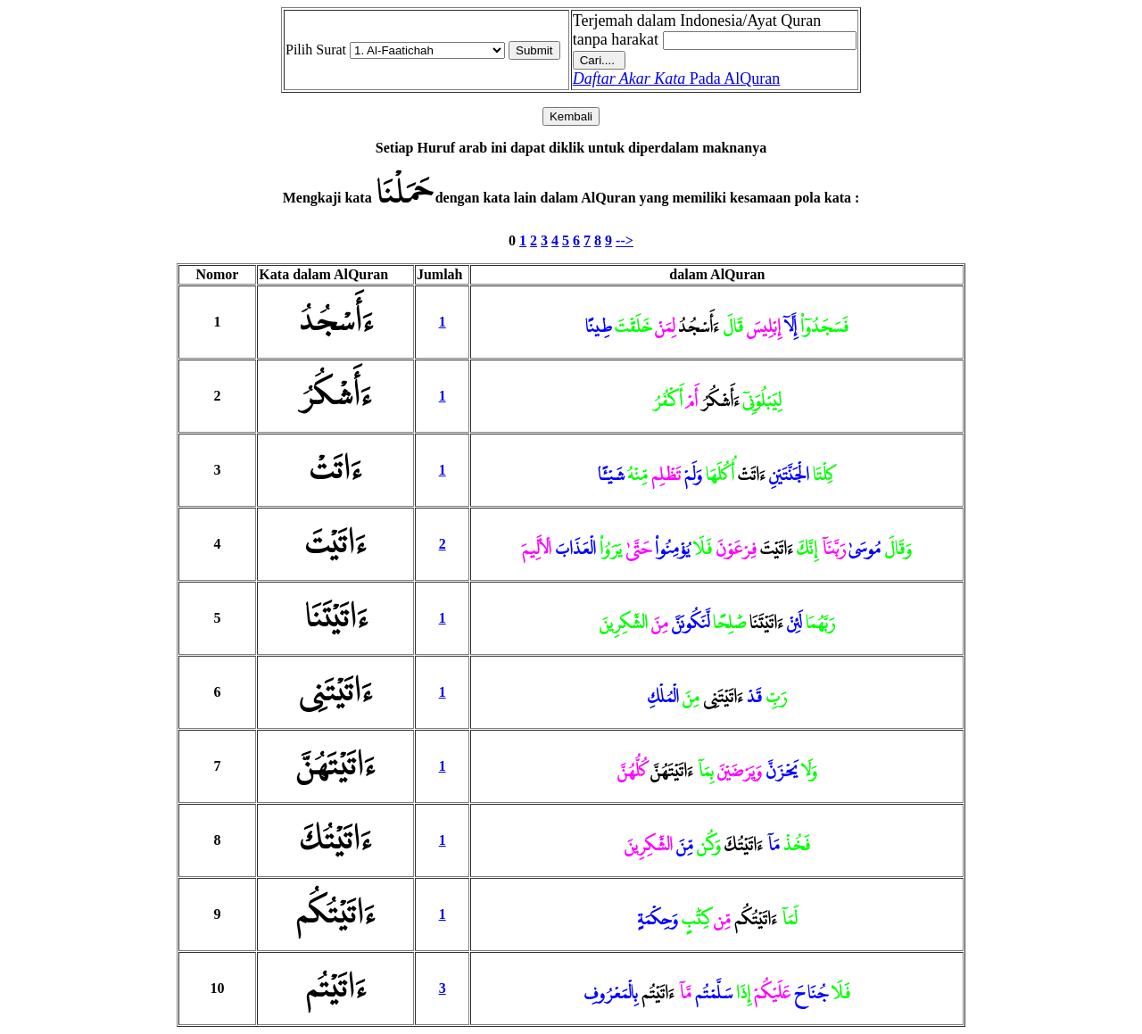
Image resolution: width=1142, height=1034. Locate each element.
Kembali (571, 116)
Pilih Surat (316, 49)
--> (624, 240)
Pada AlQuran (677, 78)
